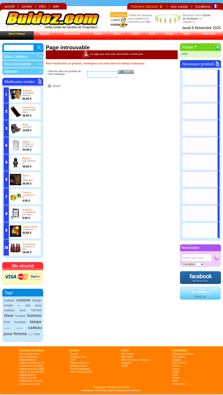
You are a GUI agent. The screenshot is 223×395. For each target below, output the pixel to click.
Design (169, 33)
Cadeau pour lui (27, 375)
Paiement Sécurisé (144, 6)
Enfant (135, 33)
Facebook (126, 363)
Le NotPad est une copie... (28, 213)
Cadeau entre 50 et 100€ (31, 369)
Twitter (124, 366)
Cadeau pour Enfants (183, 354)
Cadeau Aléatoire (28, 360)
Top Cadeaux (179, 357)
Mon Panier (127, 357)
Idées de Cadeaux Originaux (135, 360)
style (30, 334)
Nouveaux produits (198, 64)
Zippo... (26, 141)
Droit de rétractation (80, 369)
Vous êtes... (27, 127)
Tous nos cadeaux (28, 357)
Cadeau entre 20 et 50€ (31, 366)
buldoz (7, 328)
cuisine (23, 300)
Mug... (26, 124)
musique (20, 322)
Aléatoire (10, 71)
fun (19, 305)
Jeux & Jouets (72, 33)
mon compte (179, 6)
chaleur (19, 328)
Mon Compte (127, 354)
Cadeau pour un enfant (30, 381)
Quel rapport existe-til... (28, 94)
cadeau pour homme (22, 310)
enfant (8, 305)
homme (34, 315)
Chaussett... (29, 107)
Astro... (26, 175)
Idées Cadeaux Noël (29, 354)
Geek (152, 33)
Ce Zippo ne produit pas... (28, 145)
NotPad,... (28, 209)
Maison (98, 33)
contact (27, 6)
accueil (10, 6)
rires (37, 334)
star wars (33, 305)
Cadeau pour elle (27, 378)
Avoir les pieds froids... (28, 111)
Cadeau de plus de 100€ (31, 372)
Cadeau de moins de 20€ (32, 363)
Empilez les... (28, 229)
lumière (20, 316)
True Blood (28, 244)
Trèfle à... (27, 192)
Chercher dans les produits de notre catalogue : (64, 72)
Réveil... (27, 158)
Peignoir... (28, 90)
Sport (186, 33)
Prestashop (100, 390)
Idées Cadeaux (17, 33)
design (37, 300)
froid (7, 322)
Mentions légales (78, 366)
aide (56, 6)
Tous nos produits (17, 64)
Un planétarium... (28, 179)
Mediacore (136, 390)
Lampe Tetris (30, 226)
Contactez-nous (78, 357)
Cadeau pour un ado (29, 384)
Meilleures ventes (20, 82)
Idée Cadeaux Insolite (81, 372)
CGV (72, 360)
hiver (9, 315)
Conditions (202, 6)
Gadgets (44, 33)
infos (42, 6)
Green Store (208, 33)
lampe (35, 321)
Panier (187, 47)
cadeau (9, 300)
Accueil (56, 85)
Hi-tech (117, 33)
